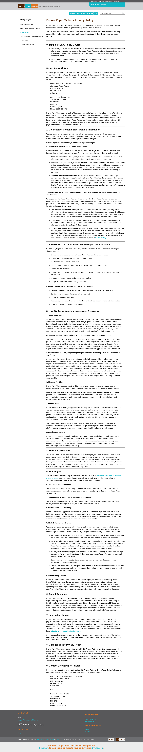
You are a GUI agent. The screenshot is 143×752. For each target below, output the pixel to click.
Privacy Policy (24, 32)
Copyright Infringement (27, 44)
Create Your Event (87, 13)
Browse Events (90, 721)
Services (87, 732)
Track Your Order (90, 719)
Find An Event (74, 13)
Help (96, 13)
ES (121, 739)
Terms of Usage (41, 739)
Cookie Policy (24, 40)
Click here (44, 748)
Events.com (97, 748)
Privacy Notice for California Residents (31, 36)
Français (116, 1)
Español (107, 1)
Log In (103, 4)
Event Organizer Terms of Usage (30, 28)
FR (124, 739)
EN (118, 739)
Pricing (87, 729)
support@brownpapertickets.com (28, 720)
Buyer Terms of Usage (26, 24)
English (101, 1)
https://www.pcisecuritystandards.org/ (66, 631)
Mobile (111, 739)
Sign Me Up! (95, 4)
